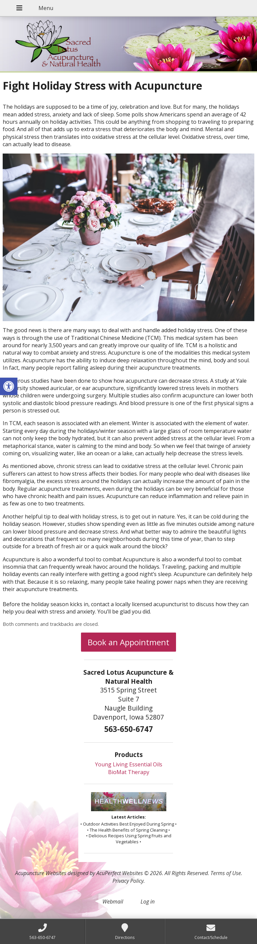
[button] (8, 386)
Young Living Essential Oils (128, 764)
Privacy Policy (128, 880)
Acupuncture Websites (40, 873)
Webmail (112, 901)
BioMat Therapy (128, 772)
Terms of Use (225, 873)
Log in (148, 901)
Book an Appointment (128, 642)
